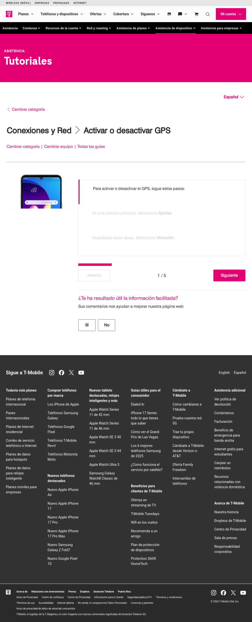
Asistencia (10, 28)
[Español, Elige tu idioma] (233, 97)
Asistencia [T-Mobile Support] (14, 51)
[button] (32, 28)
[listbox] (162, 216)
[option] (162, 192)
